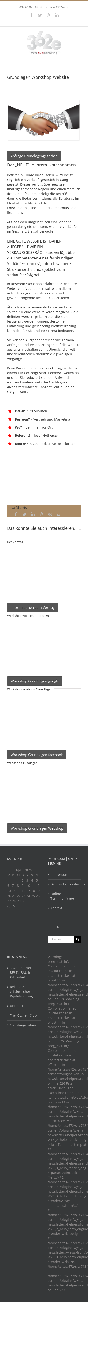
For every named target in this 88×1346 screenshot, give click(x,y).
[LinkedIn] (33, 514)
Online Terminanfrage (62, 896)
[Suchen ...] (61, 939)
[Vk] (50, 514)
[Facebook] (16, 514)
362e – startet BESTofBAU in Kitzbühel (20, 972)
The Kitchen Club (23, 1015)
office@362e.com (58, 7)
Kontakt (56, 908)
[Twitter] (24, 514)
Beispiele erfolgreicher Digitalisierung (21, 991)
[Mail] (58, 514)
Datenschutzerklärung (64, 884)
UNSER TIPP (19, 1006)
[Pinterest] (41, 514)
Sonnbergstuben (23, 1025)
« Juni (11, 906)
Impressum (59, 874)
